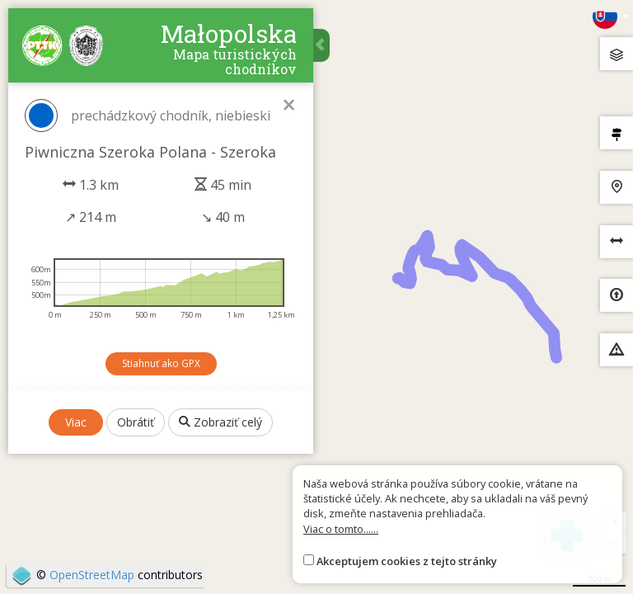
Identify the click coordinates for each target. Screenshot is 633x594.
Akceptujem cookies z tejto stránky (406, 561)
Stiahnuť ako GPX (161, 363)
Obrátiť (135, 422)
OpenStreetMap (91, 574)
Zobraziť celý (220, 422)
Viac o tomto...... (340, 528)
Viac (76, 422)
